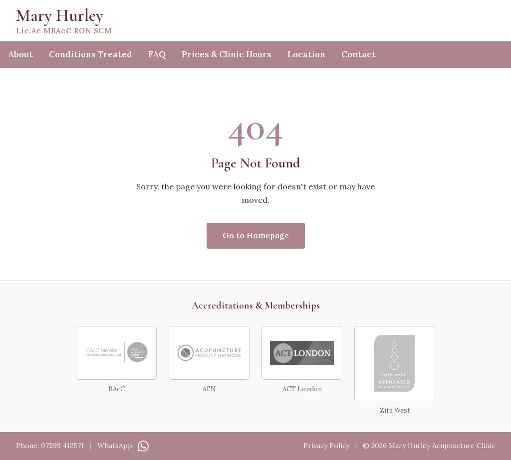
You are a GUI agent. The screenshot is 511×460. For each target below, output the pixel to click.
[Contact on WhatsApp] (142, 445)
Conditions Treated (90, 54)
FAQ (157, 54)
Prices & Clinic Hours (226, 54)
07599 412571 (62, 445)
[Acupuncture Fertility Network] (209, 353)
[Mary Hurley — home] (255, 20)
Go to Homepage (256, 235)
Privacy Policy (326, 445)
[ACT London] (301, 353)
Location (306, 54)
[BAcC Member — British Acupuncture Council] (116, 353)
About (20, 54)
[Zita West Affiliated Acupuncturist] (394, 363)
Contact (358, 54)
